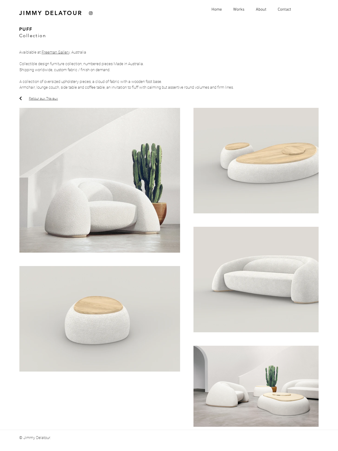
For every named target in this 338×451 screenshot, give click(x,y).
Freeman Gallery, (56, 52)
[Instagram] (90, 13)
